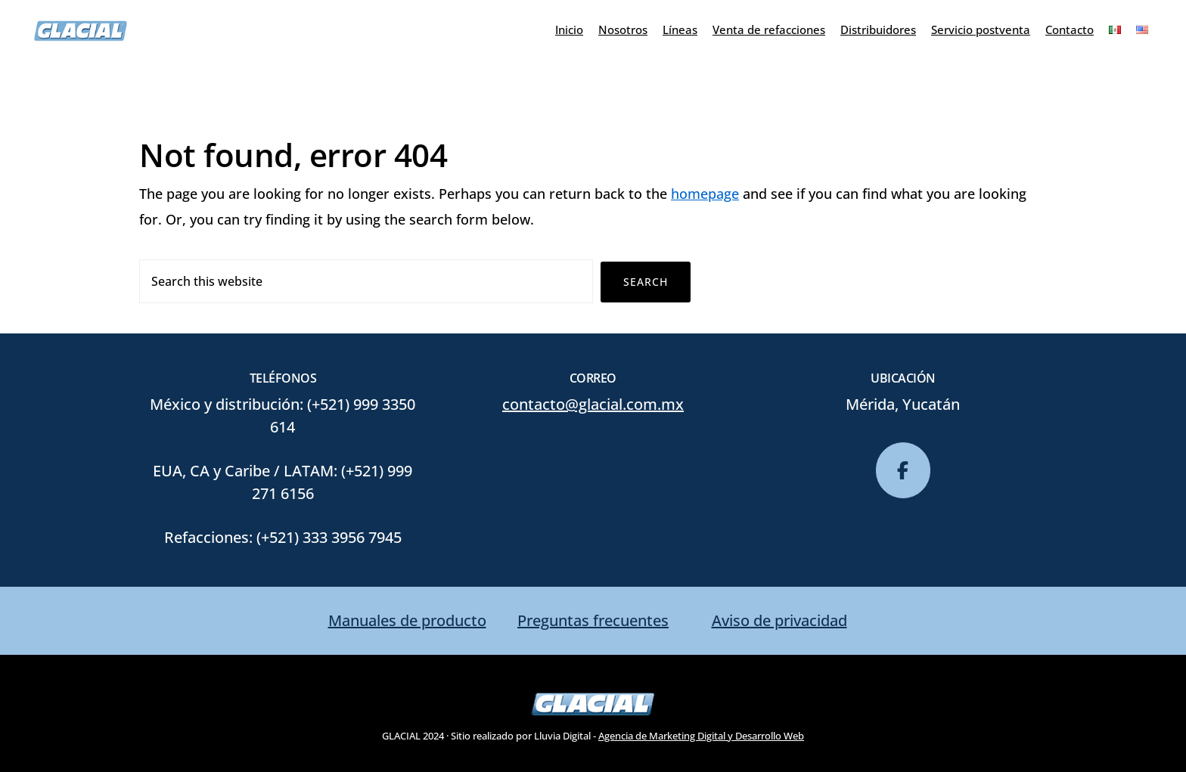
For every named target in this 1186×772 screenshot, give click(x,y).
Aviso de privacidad (779, 620)
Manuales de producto (407, 620)
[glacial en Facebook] (903, 470)
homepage (705, 193)
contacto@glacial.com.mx (593, 404)
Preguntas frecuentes (593, 620)
